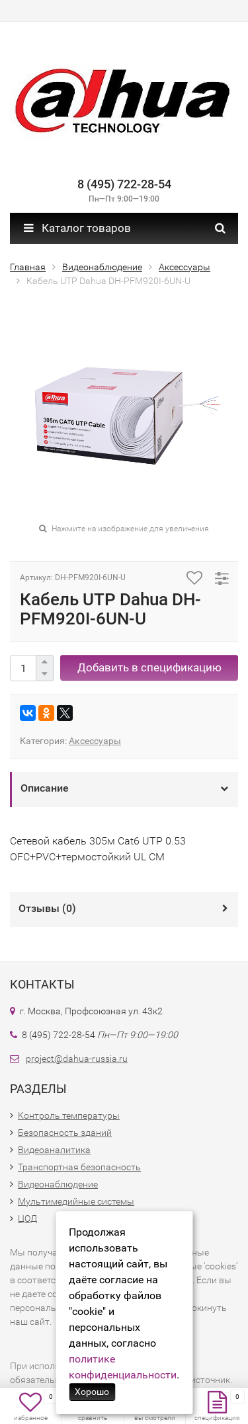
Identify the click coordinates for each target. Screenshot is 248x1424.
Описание (45, 788)
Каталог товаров (77, 228)
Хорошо (92, 1391)
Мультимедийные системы (76, 1201)
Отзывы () (47, 908)
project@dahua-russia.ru (77, 1058)
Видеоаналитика (54, 1149)
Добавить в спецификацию (149, 667)
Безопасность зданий (65, 1132)
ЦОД (27, 1218)
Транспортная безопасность (79, 1167)
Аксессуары (95, 740)
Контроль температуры (69, 1115)
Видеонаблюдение (58, 1184)
